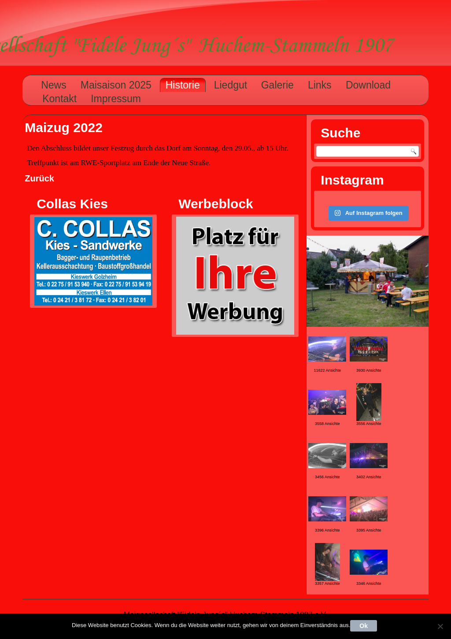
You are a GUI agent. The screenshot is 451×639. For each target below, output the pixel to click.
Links (320, 85)
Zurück (39, 178)
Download (368, 85)
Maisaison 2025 (116, 85)
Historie (183, 85)
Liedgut (230, 85)
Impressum (116, 98)
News (54, 85)
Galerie (277, 85)
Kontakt (59, 98)
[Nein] (440, 626)
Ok (363, 625)
